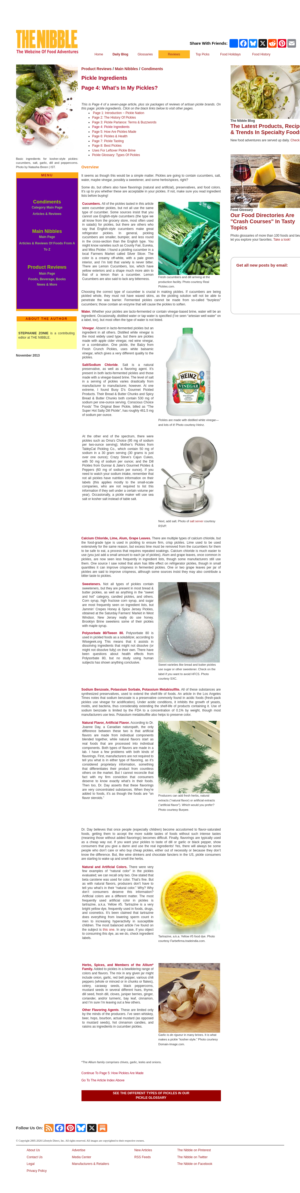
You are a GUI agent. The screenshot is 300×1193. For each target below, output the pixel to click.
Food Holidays (230, 54)
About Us (33, 1150)
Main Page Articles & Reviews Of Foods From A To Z (47, 243)
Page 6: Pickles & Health (110, 136)
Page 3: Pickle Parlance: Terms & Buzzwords (124, 122)
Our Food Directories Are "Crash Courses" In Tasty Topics (263, 221)
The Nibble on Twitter (192, 1157)
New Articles (143, 1150)
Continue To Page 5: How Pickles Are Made (113, 1073)
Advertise (78, 1150)
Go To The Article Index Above (103, 1080)
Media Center (81, 1157)
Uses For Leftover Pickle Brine (114, 150)
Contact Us (35, 1157)
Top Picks (202, 54)
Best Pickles (112, 145)
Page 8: (98, 145)
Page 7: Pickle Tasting (108, 141)
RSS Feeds (142, 1157)
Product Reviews (47, 267)
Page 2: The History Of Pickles (114, 117)
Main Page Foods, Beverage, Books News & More (47, 279)
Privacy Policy (37, 1171)
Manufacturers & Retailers (90, 1164)
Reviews (174, 54)
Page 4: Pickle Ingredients (110, 127)
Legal (31, 1164)
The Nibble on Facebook (194, 1164)
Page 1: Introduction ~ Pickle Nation (118, 113)
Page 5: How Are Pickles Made (114, 132)
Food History (261, 54)
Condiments (47, 201)
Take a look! (281, 239)
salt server (196, 521)
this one (108, 929)
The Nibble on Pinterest (194, 1150)
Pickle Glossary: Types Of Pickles (116, 155)
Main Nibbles (47, 231)
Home (98, 54)
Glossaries (145, 54)
